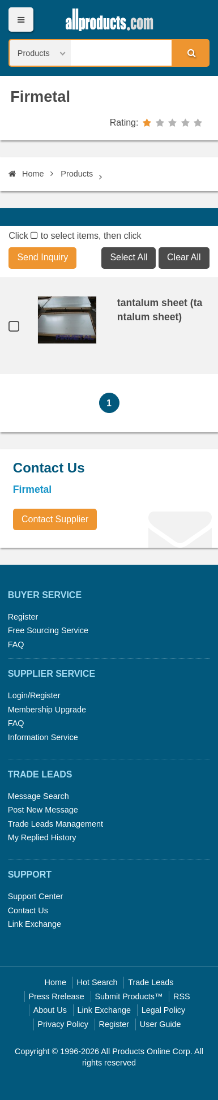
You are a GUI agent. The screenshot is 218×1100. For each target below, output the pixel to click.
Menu (21, 19)
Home (26, 173)
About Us (50, 1010)
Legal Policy (164, 1010)
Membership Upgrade (47, 709)
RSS (181, 996)
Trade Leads (150, 982)
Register (23, 616)
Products (77, 173)
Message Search (38, 796)
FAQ (16, 644)
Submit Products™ (129, 996)
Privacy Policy (62, 1024)
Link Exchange (34, 924)
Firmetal (40, 96)
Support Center (35, 896)
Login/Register (34, 695)
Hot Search (97, 982)
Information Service (43, 737)
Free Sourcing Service (48, 630)
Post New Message (43, 809)
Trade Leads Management (55, 823)
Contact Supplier (55, 519)
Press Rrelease (56, 996)
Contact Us (28, 910)
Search (189, 52)
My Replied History (42, 837)
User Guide (160, 1024)
